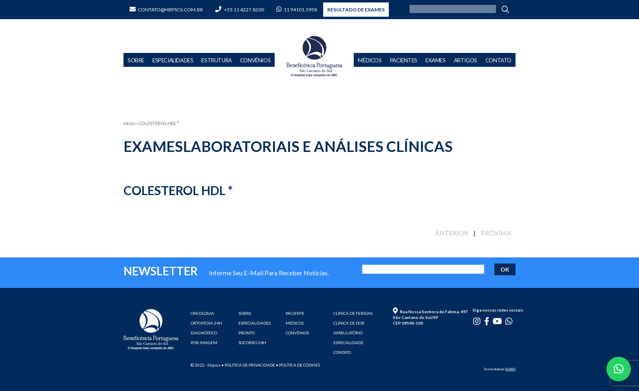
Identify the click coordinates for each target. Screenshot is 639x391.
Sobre (136, 60)
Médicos (369, 60)
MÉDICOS (295, 323)
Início (128, 123)
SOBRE (244, 313)
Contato (498, 60)
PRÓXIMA (496, 233)
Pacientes (403, 60)
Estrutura (216, 60)
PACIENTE (295, 313)
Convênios (255, 60)
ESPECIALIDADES (254, 323)
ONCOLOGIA (202, 313)
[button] (618, 369)
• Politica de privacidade (248, 364)
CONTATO (342, 352)
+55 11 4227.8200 (239, 10)
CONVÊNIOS (297, 332)
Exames (435, 60)
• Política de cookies (298, 364)
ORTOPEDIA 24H (206, 323)
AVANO (510, 369)
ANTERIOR (451, 233)
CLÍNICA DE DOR (348, 323)
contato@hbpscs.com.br (166, 10)
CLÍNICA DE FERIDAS (352, 313)
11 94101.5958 (296, 10)
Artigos (465, 60)
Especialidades (172, 60)
